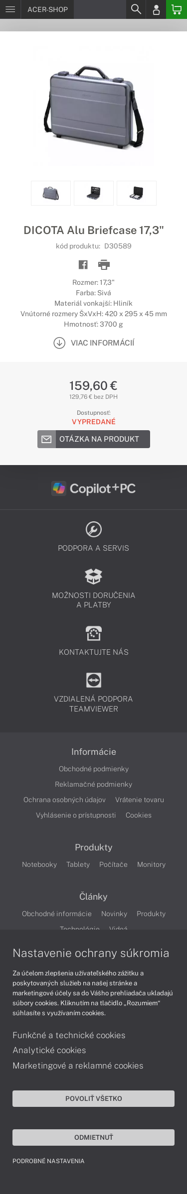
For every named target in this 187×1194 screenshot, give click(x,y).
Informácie (93, 751)
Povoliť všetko (93, 1098)
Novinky (114, 914)
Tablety (78, 864)
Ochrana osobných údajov (64, 800)
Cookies (139, 815)
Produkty (94, 847)
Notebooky (39, 864)
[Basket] (176, 9)
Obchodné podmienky (94, 769)
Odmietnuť (93, 1137)
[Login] (156, 9)
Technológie (80, 929)
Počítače (113, 864)
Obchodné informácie (57, 914)
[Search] (136, 9)
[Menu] (10, 9)
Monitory (151, 864)
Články (93, 896)
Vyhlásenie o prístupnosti (76, 815)
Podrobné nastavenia (48, 1161)
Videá (118, 929)
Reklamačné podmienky (93, 784)
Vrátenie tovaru (139, 800)
